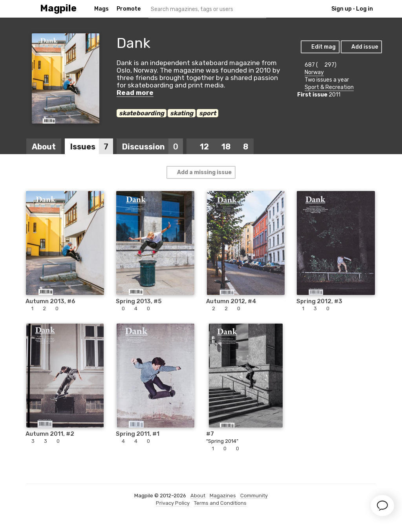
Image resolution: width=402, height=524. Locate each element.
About (44, 146)
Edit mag (320, 47)
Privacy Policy (173, 503)
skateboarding (141, 113)
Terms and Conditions (220, 503)
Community (254, 496)
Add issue (361, 47)
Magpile (58, 8)
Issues (91, 146)
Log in (364, 8)
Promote (129, 8)
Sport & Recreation (329, 87)
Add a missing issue (201, 172)
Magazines (223, 496)
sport (207, 113)
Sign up (341, 8)
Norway (314, 72)
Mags (101, 8)
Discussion (152, 146)
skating (181, 113)
